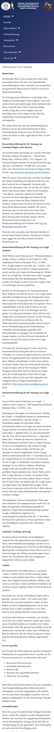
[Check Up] (14, 58)
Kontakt (7, 22)
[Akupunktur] (16, 40)
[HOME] (12, 16)
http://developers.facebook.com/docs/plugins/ (30, 172)
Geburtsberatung (11, 34)
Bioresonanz (9, 46)
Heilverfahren (10, 28)
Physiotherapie (11, 52)
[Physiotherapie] (19, 52)
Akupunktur (9, 40)
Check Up (8, 58)
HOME (7, 16)
